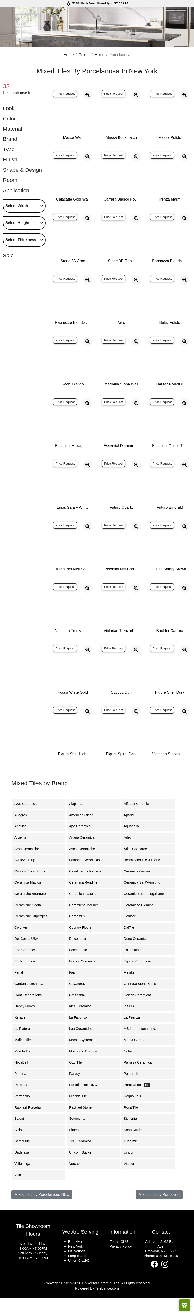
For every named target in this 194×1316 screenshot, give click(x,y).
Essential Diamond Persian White (121, 465)
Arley (132, 857)
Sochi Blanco (73, 403)
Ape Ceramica (84, 845)
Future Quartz (121, 527)
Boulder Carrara (169, 650)
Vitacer (132, 1183)
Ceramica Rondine (86, 901)
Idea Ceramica (83, 1025)
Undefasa (24, 1171)
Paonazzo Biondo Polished (169, 280)
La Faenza (135, 1036)
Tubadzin (133, 1160)
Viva (20, 1194)
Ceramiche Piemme (142, 924)
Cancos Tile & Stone (33, 890)
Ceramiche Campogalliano (147, 913)
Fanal (21, 991)
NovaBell (24, 1081)
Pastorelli (133, 1093)
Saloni (22, 1138)
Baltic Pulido (169, 342)
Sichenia (134, 1138)
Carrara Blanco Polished (121, 218)
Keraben (24, 1036)
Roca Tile (134, 1126)
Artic (121, 342)
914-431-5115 (167, 1275)
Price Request (65, 113)
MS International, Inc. (143, 1048)
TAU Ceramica (83, 1160)
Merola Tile (26, 1070)
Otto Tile (79, 1081)
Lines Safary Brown (169, 588)
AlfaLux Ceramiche (142, 823)
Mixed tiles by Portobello (159, 1214)
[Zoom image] (87, 114)
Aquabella (135, 845)
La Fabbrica (81, 1036)
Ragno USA (137, 1115)
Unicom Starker (84, 1171)
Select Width (16, 225)
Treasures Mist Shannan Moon (72, 588)
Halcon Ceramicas (141, 1014)
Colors (84, 74)
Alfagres (24, 834)
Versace (78, 1183)
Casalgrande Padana (88, 890)
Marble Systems (85, 1059)
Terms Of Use (121, 1261)
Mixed (99, 74)
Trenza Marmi (169, 218)
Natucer (133, 1070)
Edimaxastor (137, 969)
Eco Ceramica (27, 969)
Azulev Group (27, 879)
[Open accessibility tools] (184, 1305)
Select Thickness (20, 259)
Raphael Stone (83, 1126)
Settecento (81, 1138)
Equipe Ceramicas (141, 980)
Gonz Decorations (32, 1014)
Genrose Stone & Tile (144, 1003)
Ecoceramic (81, 969)
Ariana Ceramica (84, 857)
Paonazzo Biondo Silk (72, 342)
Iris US (132, 1025)
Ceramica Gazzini (141, 890)
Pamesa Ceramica (141, 1081)
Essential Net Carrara (121, 588)
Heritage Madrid (169, 403)
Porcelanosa (137, 1104)
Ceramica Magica (31, 901)
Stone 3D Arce (73, 280)
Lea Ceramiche (84, 1048)
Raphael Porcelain (31, 1126)
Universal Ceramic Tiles (100, 1302)
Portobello (25, 1115)
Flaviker (132, 991)
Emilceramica (28, 980)
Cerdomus (79, 935)
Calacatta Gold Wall (72, 218)
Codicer (133, 935)
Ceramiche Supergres (33, 935)
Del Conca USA (29, 958)
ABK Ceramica (29, 823)
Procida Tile (81, 1115)
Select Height (17, 242)
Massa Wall (72, 157)
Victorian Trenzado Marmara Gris (72, 650)
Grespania (81, 1014)
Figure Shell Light (73, 773)
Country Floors (84, 947)
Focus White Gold (73, 711)
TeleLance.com (107, 1307)
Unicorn (132, 1171)
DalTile (133, 947)
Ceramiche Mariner (86, 924)
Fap (75, 991)
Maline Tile (26, 1059)
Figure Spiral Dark (121, 773)
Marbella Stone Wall (121, 403)
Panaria (23, 1093)
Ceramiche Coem (30, 924)
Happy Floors (28, 1025)
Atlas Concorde (139, 868)
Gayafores (80, 1003)
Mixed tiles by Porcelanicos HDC (41, 1214)
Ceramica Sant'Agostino (145, 901)
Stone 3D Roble (121, 280)
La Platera (25, 1048)
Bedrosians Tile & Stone (146, 879)
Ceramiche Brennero (33, 913)
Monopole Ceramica (88, 1070)
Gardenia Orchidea (31, 1003)
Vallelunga (25, 1183)
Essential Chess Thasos (169, 465)
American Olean (85, 834)
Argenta (23, 857)
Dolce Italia (80, 958)
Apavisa (24, 845)
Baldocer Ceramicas (88, 879)
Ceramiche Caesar (87, 913)
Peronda (24, 1104)
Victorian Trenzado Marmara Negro (121, 650)
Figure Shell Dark (170, 711)
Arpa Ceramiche (29, 868)
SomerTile (26, 1160)
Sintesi (77, 1149)
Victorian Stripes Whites (169, 773)
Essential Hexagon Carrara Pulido (72, 465)
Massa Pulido (169, 157)
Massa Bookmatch (121, 157)
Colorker (24, 947)
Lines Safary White (72, 527)
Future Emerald (170, 527)
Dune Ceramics (138, 958)
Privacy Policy (121, 1265)
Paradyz (78, 1093)
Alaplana (78, 823)
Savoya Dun (121, 711)
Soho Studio (137, 1149)
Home (69, 74)
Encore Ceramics (85, 980)
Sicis (22, 1149)
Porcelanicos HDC (86, 1104)
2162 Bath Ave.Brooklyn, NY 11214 (160, 1265)
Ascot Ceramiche (85, 868)
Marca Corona (138, 1059)
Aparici (133, 834)
